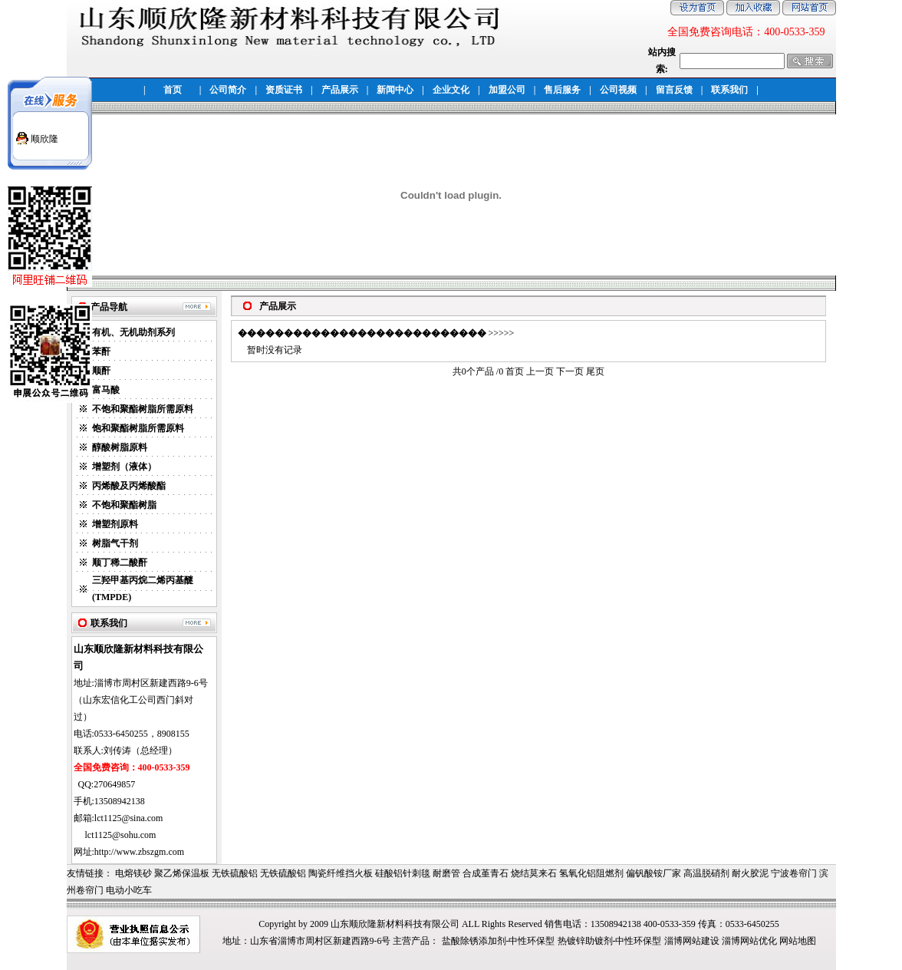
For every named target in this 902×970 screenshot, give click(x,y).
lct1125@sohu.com (120, 835)
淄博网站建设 (691, 940)
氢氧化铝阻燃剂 (591, 873)
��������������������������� (362, 333)
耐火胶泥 (750, 873)
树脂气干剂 (115, 543)
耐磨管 (446, 873)
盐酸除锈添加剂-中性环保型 (498, 940)
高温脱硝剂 (706, 873)
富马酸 (106, 389)
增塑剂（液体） (124, 466)
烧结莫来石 (534, 873)
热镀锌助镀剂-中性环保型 (610, 940)
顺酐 (101, 370)
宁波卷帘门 (794, 873)
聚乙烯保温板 (181, 873)
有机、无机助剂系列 (133, 332)
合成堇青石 (486, 873)
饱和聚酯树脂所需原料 (138, 428)
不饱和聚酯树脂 (124, 505)
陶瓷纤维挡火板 (340, 873)
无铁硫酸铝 (235, 873)
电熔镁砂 (133, 873)
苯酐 (101, 351)
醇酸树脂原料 (119, 447)
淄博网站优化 (749, 940)
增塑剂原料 (115, 524)
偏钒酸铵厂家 (653, 873)
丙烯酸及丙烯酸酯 (129, 485)
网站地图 (797, 940)
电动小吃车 (129, 890)
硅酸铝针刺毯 (402, 873)
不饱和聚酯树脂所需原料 (142, 409)
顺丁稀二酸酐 (119, 562)
